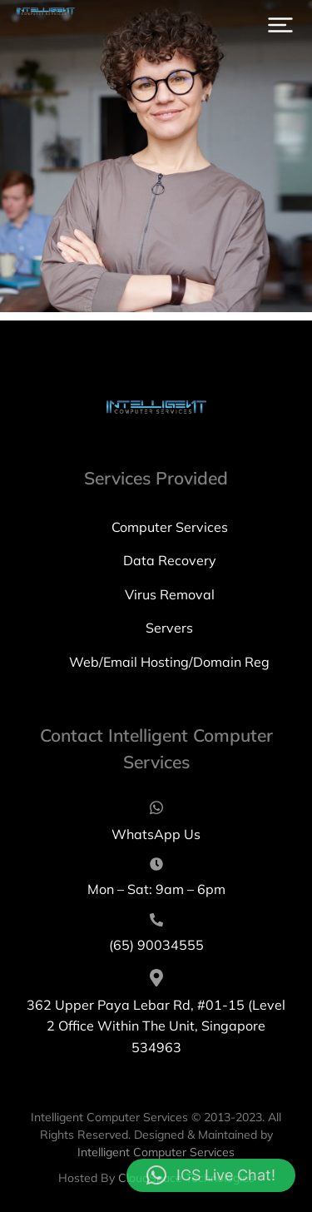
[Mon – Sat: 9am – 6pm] (156, 879)
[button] (280, 25)
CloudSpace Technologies (186, 1177)
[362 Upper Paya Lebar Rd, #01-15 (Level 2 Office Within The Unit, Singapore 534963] (156, 1014)
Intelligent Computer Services (156, 1152)
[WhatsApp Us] (156, 822)
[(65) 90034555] (156, 934)
